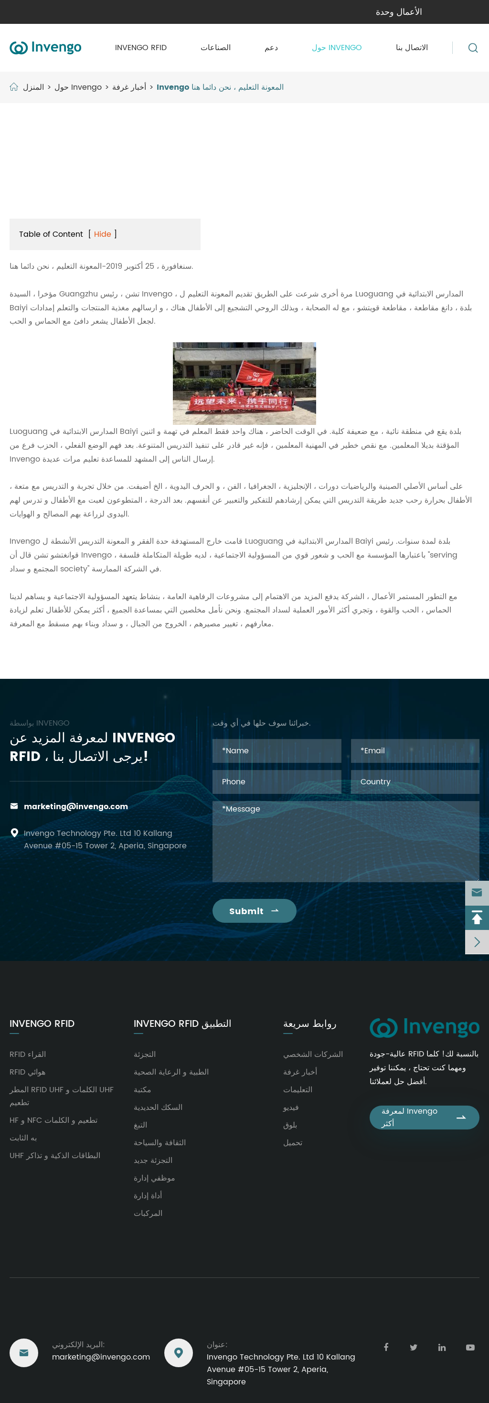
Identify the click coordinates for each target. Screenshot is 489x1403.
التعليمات (297, 1090)
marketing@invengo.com (76, 807)
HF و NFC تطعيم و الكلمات (53, 1120)
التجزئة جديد (153, 1160)
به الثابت (23, 1138)
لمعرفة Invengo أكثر (425, 1117)
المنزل (33, 87)
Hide (102, 234)
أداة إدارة (148, 1196)
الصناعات (216, 48)
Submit (254, 911)
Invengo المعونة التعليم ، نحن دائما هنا (220, 87)
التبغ (140, 1125)
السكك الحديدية (158, 1107)
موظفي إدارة (154, 1178)
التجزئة (145, 1054)
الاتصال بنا (412, 48)
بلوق (290, 1125)
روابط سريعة (310, 1024)
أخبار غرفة (129, 87)
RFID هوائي (27, 1072)
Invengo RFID (141, 48)
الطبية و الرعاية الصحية (171, 1072)
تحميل (292, 1143)
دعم (271, 48)
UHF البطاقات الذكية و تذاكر (55, 1156)
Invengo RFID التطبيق (183, 1024)
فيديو (291, 1107)
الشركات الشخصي (313, 1054)
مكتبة (142, 1090)
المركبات (148, 1213)
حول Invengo (337, 48)
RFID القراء (28, 1054)
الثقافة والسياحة (160, 1143)
